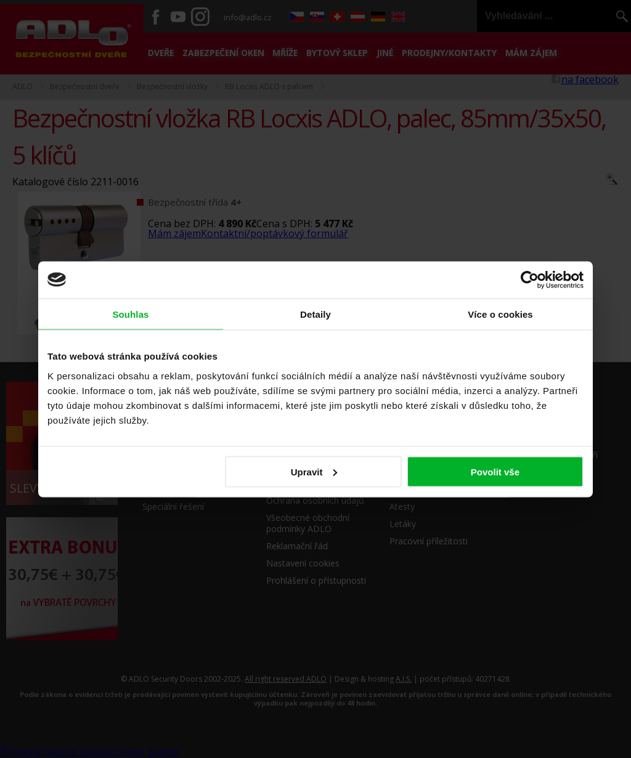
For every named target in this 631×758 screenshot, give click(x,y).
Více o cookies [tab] (500, 313)
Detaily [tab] (315, 313)
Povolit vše (495, 471)
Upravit (314, 471)
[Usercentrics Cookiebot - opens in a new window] (530, 279)
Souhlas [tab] (130, 313)
